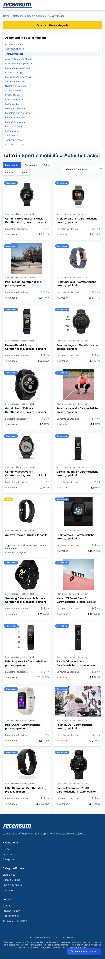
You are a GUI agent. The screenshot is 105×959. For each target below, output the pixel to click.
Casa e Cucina (11, 879)
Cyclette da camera (15, 86)
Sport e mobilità (35, 15)
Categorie (18, 15)
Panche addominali (15, 117)
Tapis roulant (12, 135)
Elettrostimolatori (14, 99)
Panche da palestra (15, 122)
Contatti (7, 905)
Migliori (23, 172)
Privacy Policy (11, 910)
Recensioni (31, 165)
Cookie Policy (11, 915)
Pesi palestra (12, 131)
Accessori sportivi (14, 48)
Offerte (9, 172)
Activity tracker (14, 53)
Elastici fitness (12, 95)
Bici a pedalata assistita (17, 68)
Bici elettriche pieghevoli (18, 77)
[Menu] (99, 5)
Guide (46, 165)
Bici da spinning (13, 72)
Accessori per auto (15, 44)
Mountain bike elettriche (18, 113)
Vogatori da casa (14, 144)
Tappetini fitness (14, 140)
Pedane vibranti (13, 126)
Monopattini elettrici (15, 108)
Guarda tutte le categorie (52, 25)
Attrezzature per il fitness (18, 59)
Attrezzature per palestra (18, 63)
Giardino (8, 890)
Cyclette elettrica (14, 90)
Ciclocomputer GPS (15, 81)
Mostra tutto (11, 165)
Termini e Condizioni (15, 921)
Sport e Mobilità (12, 885)
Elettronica (9, 874)
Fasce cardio (12, 104)
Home (6, 15)
